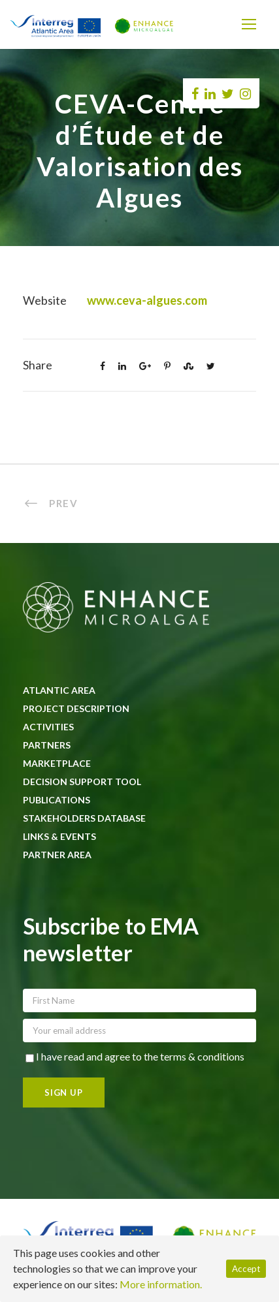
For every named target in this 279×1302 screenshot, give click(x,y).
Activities (48, 726)
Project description (76, 708)
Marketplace (57, 763)
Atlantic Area (59, 690)
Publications (56, 799)
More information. (161, 1284)
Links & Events (59, 836)
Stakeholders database (84, 818)
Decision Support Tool (82, 781)
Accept (246, 1268)
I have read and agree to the (134, 1056)
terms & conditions (202, 1056)
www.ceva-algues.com (147, 300)
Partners (47, 745)
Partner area (57, 854)
